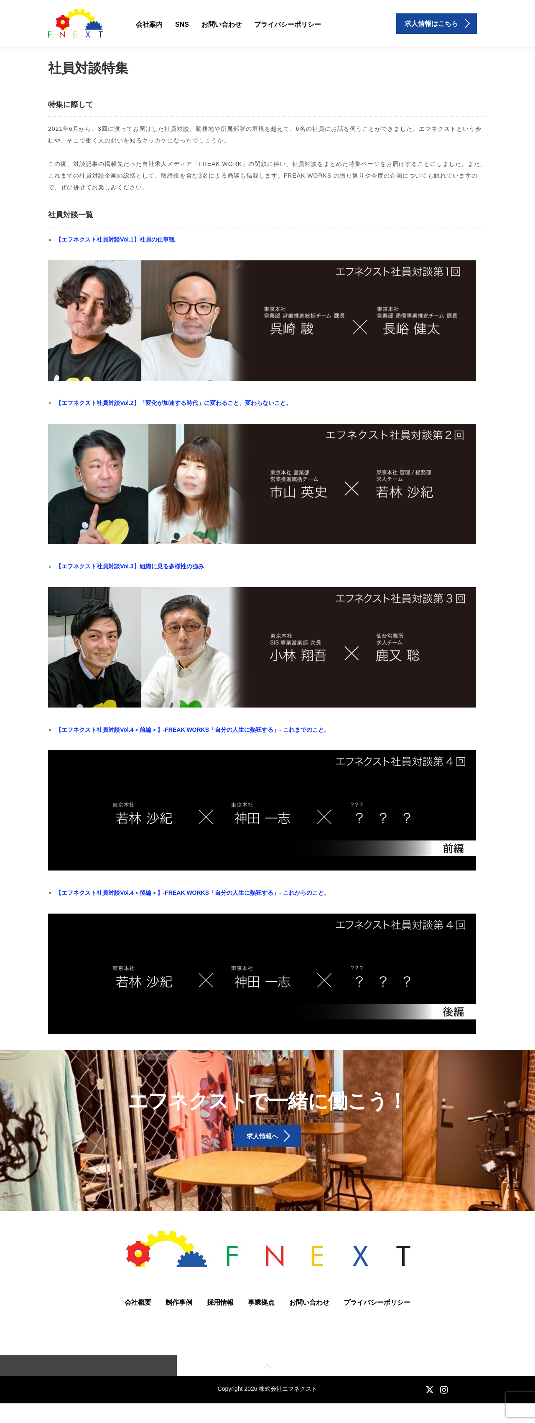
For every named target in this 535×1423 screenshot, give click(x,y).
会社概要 (138, 1320)
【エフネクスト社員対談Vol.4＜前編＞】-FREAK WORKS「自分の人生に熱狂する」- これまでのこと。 (192, 729)
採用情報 (220, 1320)
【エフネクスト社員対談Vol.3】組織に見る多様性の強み (130, 566)
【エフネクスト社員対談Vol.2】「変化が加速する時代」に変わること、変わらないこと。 (173, 403)
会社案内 (149, 24)
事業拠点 (261, 1320)
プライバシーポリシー (287, 24)
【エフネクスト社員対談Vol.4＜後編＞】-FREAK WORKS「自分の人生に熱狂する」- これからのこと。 (192, 892)
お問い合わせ (221, 24)
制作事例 (179, 1320)
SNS (182, 24)
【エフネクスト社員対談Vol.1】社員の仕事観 (115, 239)
